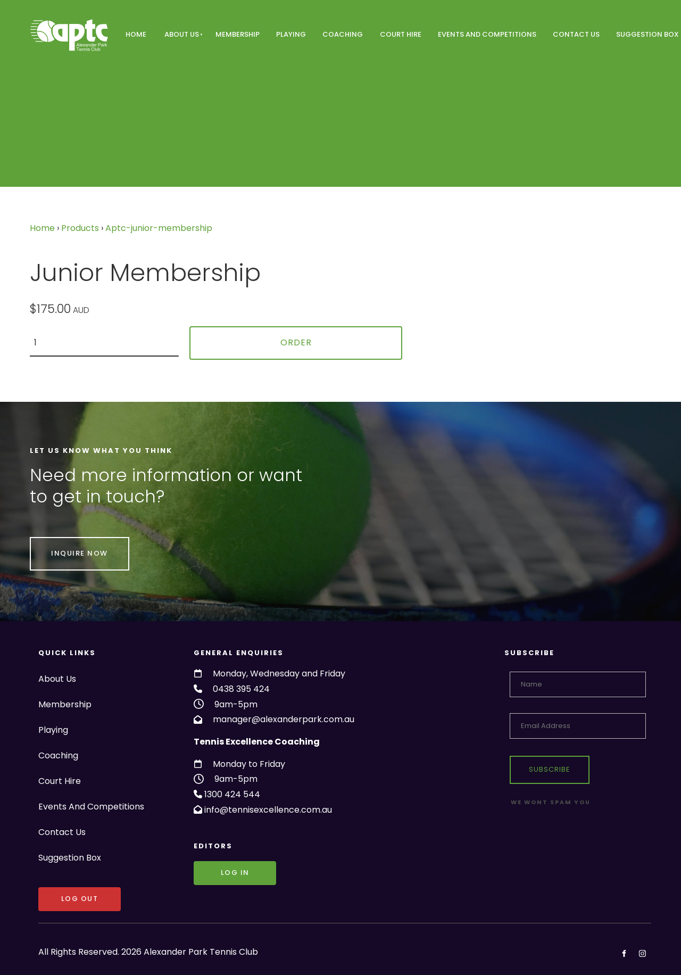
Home (136, 34)
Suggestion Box (69, 858)
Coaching (342, 34)
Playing (291, 34)
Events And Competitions (487, 34)
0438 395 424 (241, 689)
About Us (181, 34)
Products (80, 228)
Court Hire (400, 34)
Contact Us (576, 34)
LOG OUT (57, 894)
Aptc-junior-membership (158, 228)
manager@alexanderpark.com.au (283, 719)
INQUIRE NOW (58, 544)
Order (296, 342)
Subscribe (549, 769)
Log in (208, 868)
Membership (237, 34)
